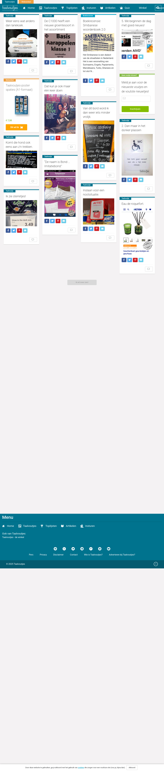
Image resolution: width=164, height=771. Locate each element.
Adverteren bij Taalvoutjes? (122, 554)
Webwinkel (26, 2)
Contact (74, 554)
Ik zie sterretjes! (63, 430)
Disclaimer (58, 554)
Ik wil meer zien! (82, 282)
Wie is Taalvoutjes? (93, 554)
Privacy (43, 554)
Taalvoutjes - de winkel (13, 537)
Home (31, 7)
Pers (31, 554)
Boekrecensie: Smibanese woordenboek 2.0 (88, 84)
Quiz (127, 7)
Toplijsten (71, 7)
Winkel (143, 7)
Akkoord (132, 768)
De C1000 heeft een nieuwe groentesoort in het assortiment (80, 25)
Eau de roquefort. (53, 460)
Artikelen (110, 7)
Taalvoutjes (10, 2)
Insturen (91, 7)
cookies (81, 767)
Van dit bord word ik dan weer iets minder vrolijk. (91, 223)
